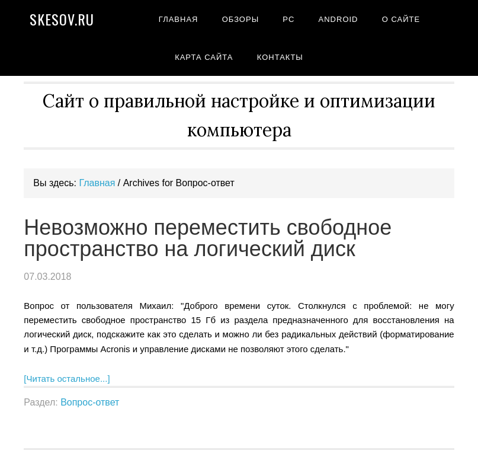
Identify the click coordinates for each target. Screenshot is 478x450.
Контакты (280, 57)
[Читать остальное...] (67, 379)
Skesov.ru (62, 19)
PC (288, 19)
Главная (178, 19)
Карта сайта (204, 57)
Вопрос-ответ (89, 402)
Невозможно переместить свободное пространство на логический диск (208, 238)
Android (338, 19)
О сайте (401, 19)
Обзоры (240, 19)
